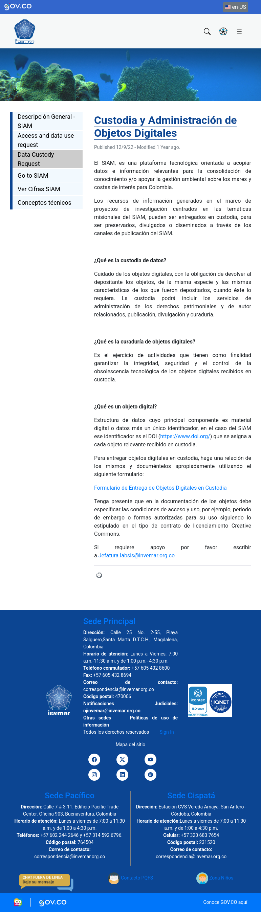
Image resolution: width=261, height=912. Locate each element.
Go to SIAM (33, 175)
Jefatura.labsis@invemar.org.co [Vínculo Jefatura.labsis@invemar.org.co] (137, 555)
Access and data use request (46, 140)
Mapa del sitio (131, 744)
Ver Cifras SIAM (39, 189)
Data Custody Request (36, 159)
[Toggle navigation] (239, 31)
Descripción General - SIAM (46, 121)
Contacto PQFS (130, 878)
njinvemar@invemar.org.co (111, 710)
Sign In (167, 732)
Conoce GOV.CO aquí (225, 902)
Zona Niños (215, 878)
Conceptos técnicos (44, 202)
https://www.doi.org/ (185, 436)
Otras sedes (97, 717)
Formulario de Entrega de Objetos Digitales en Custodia (160, 488)
